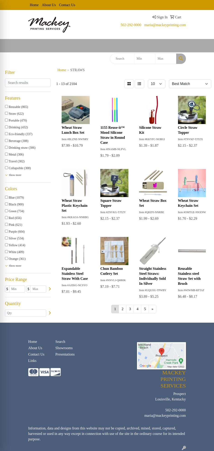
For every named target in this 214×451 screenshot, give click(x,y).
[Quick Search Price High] (165, 59)
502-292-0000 (131, 25)
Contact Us (67, 5)
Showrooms (64, 348)
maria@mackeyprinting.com (165, 25)
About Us (49, 5)
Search (60, 342)
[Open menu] (204, 45)
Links (32, 361)
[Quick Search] (122, 59)
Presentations (65, 354)
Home (34, 5)
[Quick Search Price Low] (144, 59)
